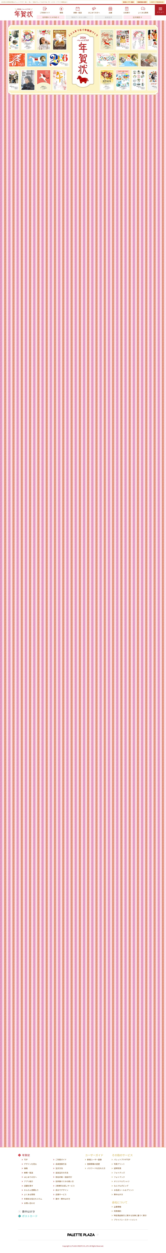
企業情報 (117, 1207)
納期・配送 (28, 1172)
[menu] (160, 9)
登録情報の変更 (142, 2)
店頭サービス (61, 1194)
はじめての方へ (30, 1177)
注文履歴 (136, 17)
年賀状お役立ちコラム (33, 1199)
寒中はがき (118, 1194)
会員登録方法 (61, 1164)
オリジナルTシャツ (121, 1181)
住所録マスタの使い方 (65, 1181)
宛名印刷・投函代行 (64, 1177)
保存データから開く (79, 17)
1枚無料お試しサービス (65, 1186)
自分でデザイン (62, 1190)
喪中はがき (28, 1211)
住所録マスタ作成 (49, 17)
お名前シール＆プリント (124, 1190)
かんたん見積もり (31, 1190)
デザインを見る (30, 1164)
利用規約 (117, 1211)
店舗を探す (28, 1186)
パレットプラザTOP (122, 1159)
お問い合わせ (29, 1203)
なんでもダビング (121, 1186)
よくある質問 (29, 1194)
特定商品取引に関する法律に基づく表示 (130, 1215)
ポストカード (30, 1216)
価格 (26, 1168)
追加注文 (108, 17)
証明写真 (117, 1168)
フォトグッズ (119, 1172)
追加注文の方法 (62, 1172)
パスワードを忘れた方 (156, 2)
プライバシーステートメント (125, 1220)
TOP (25, 1159)
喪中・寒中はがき (63, 1199)
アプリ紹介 (28, 1181)
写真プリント (119, 1164)
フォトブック (119, 1177)
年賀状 (26, 1155)
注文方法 (59, 1168)
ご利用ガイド (61, 1159)
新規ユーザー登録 (128, 2)
